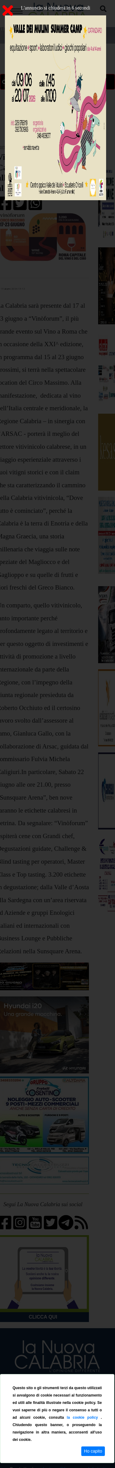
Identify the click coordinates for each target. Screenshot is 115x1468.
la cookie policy (84, 1417)
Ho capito (93, 1451)
